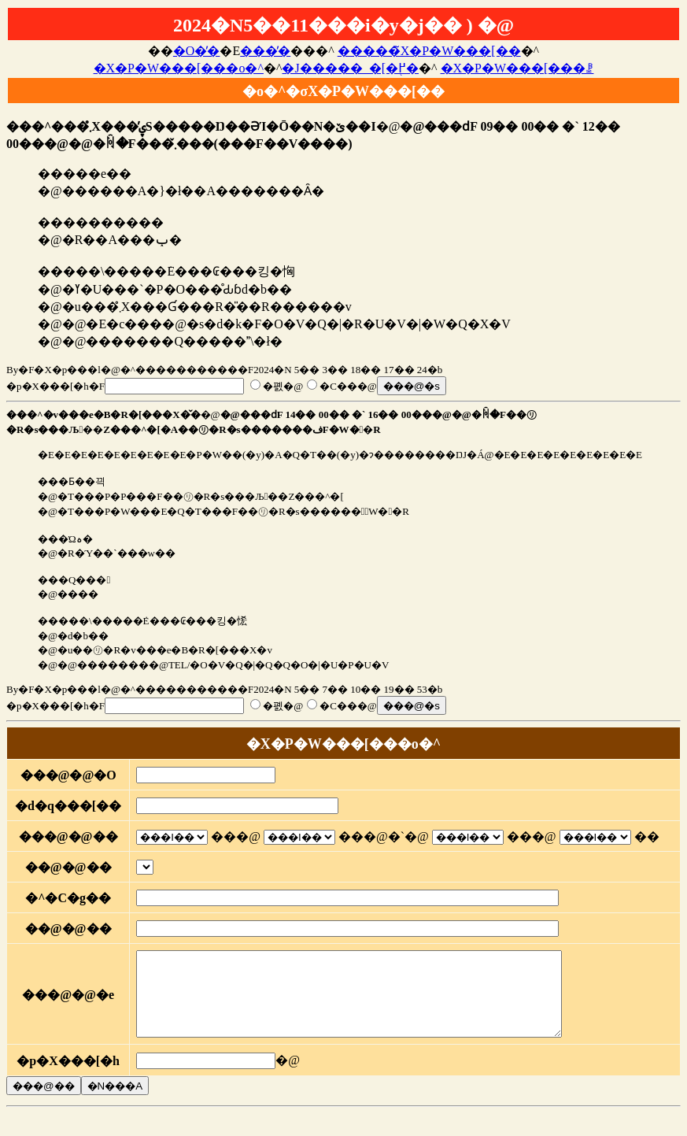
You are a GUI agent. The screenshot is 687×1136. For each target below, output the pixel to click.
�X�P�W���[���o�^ (179, 68)
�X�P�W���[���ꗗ (517, 68)
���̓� (265, 50)
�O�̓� (196, 50)
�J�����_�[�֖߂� (350, 68)
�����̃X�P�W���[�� (429, 50)
